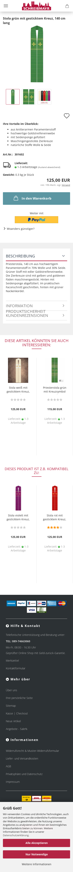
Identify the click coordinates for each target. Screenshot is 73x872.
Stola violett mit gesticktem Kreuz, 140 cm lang (18, 518)
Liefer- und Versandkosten (22, 758)
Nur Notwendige (37, 854)
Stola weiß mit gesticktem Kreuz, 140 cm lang (18, 390)
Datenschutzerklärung (16, 835)
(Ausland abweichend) (49, 167)
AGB (8, 766)
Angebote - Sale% (16, 729)
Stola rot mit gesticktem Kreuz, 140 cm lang (54, 518)
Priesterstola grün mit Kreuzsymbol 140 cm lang (54, 390)
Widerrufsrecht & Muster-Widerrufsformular (32, 751)
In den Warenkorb (32, 198)
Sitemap (11, 705)
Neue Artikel (13, 721)
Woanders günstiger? (20, 229)
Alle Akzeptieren (37, 843)
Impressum (13, 782)
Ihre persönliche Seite (19, 698)
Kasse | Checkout (17, 713)
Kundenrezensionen (27, 315)
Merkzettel (12, 660)
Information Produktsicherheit (26, 307)
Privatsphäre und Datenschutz (24, 774)
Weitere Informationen (36, 864)
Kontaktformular (15, 668)
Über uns (11, 690)
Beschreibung (20, 256)
